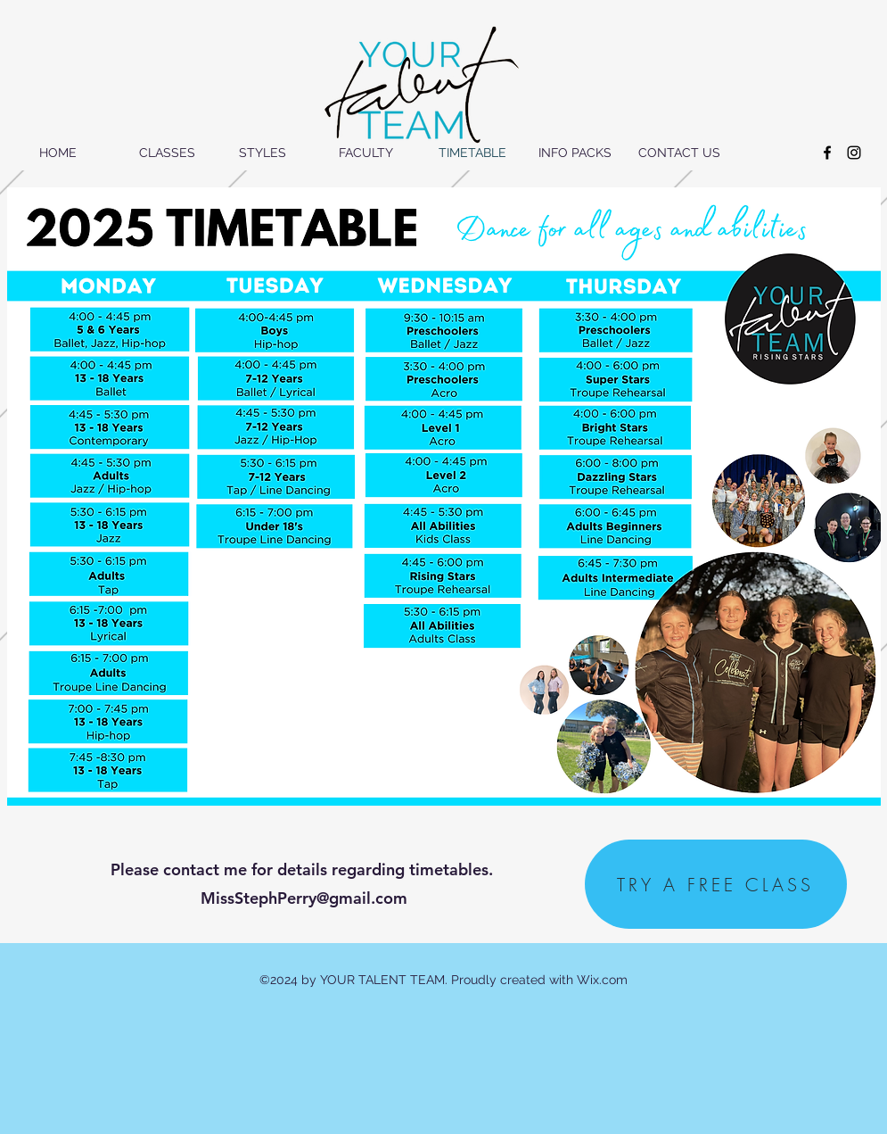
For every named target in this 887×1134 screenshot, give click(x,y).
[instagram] (854, 152)
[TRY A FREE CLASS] (716, 884)
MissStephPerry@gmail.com (304, 898)
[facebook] (827, 152)
